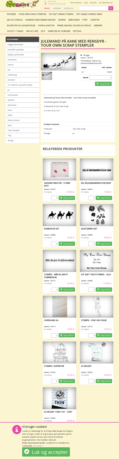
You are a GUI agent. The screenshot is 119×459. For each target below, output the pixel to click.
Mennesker (12, 105)
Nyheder (11, 14)
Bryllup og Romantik (16, 54)
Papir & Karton (46, 25)
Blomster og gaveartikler (21, 25)
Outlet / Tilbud (15, 31)
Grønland (11, 80)
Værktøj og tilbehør (59, 31)
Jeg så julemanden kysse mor (96, 183)
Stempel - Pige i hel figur (94, 320)
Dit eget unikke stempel (61, 14)
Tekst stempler (14, 130)
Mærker (98, 25)
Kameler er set (51, 228)
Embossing (74, 19)
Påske (10, 115)
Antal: (86, 77)
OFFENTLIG (68, 8)
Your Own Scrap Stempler (32, 14)
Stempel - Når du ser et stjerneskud (56, 276)
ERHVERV (57, 8)
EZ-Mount (86, 366)
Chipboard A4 (51, 320)
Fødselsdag (12, 75)
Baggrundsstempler (15, 44)
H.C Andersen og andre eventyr (20, 85)
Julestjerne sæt (89, 228)
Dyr (9, 70)
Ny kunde (93, 3)
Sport (10, 125)
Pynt (85, 19)
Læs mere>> (38, 446)
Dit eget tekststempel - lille (96, 274)
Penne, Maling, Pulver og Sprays (74, 25)
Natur (10, 110)
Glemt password (76, 3)
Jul (8, 90)
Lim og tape (32, 31)
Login (86, 3)
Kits (43, 31)
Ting (9, 135)
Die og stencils (15, 19)
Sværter (94, 19)
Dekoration (12, 59)
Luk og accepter (46, 452)
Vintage (10, 140)
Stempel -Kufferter (54, 366)
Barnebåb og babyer (16, 49)
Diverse (62, 19)
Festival (77, 31)
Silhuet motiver (14, 120)
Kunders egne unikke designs (40, 19)
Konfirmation (13, 95)
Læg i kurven (103, 84)
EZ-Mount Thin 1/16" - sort (58, 412)
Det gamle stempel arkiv (89, 14)
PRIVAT (47, 8)
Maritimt (11, 100)
